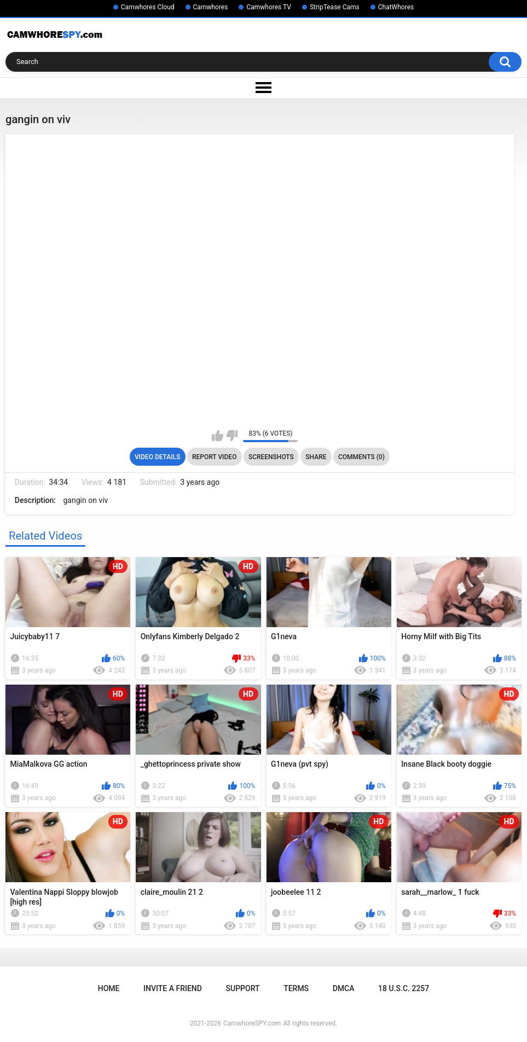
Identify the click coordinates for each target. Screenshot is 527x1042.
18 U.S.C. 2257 (403, 988)
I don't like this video (232, 435)
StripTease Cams (335, 7)
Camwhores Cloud (148, 7)
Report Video (214, 457)
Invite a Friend (172, 988)
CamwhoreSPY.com (252, 1023)
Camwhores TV (268, 7)
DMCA (344, 988)
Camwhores (210, 7)
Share (315, 457)
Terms (296, 988)
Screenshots (271, 457)
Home (109, 988)
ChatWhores (396, 7)
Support (243, 988)
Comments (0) (361, 457)
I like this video (217, 435)
